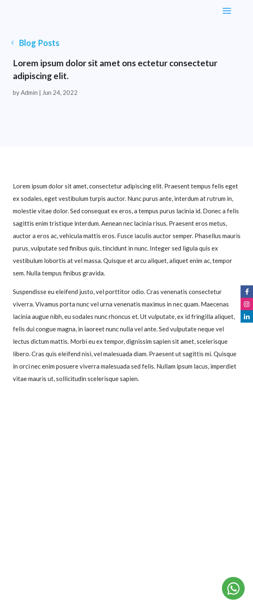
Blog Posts (39, 43)
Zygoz (205, 568)
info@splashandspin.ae (126, 501)
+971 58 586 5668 (126, 514)
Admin (29, 92)
